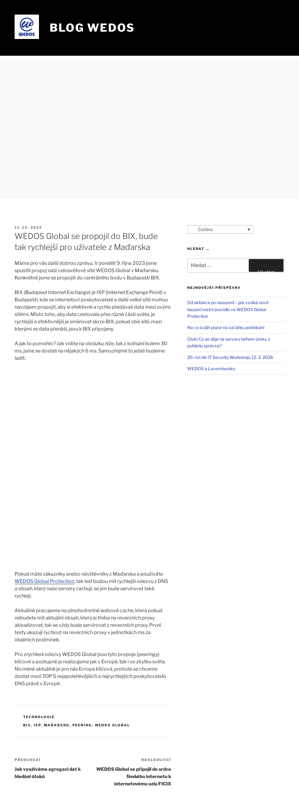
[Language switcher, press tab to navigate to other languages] (220, 229)
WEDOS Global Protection (44, 581)
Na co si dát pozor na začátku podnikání (225, 327)
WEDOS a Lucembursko (211, 368)
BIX (27, 725)
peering (82, 725)
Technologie (39, 717)
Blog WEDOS (92, 27)
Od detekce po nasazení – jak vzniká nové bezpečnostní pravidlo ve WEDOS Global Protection (228, 309)
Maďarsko (57, 725)
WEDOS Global (112, 725)
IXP (37, 725)
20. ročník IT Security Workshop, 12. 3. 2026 (230, 357)
